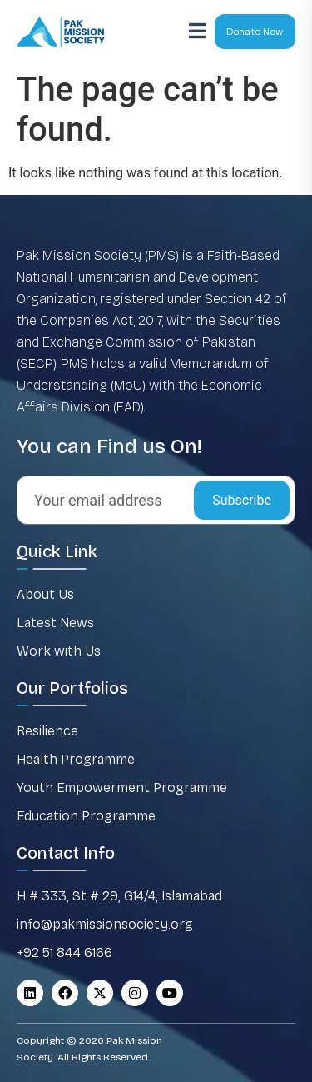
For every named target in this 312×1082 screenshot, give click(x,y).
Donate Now (254, 31)
